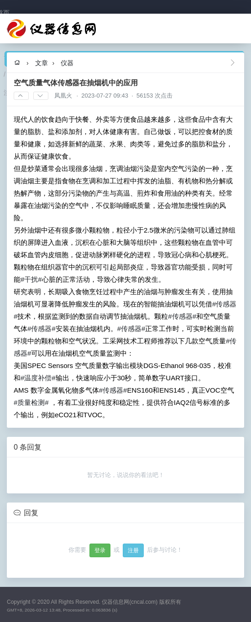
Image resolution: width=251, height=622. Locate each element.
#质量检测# (31, 402)
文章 (41, 63)
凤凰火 (63, 95)
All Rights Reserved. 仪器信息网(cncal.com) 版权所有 (116, 602)
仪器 (67, 63)
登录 (99, 550)
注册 (133, 550)
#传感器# (182, 316)
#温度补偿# (38, 378)
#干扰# (31, 279)
